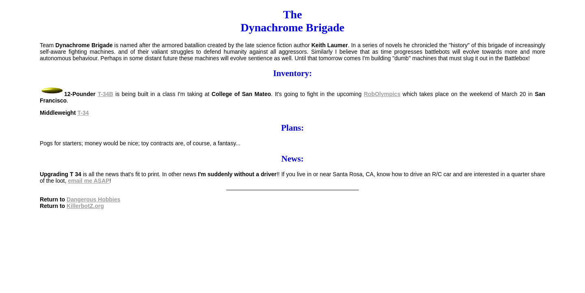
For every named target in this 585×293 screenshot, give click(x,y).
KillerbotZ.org (85, 206)
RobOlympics (382, 94)
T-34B (105, 94)
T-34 (83, 112)
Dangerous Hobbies (93, 199)
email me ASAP (88, 180)
